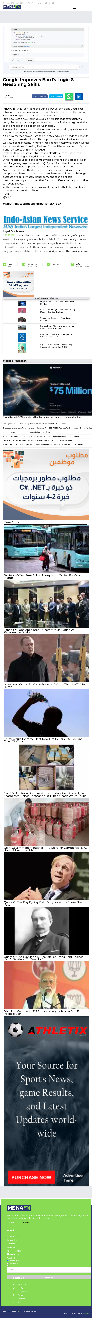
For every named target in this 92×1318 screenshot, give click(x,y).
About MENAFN (14, 1251)
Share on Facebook (39, 101)
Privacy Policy (13, 1240)
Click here (24, 1222)
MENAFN (9, 113)
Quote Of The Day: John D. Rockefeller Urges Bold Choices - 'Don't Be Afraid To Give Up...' (44, 958)
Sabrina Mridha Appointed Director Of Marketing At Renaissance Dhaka (39, 635)
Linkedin (19, 1298)
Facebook (19, 1284)
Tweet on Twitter (56, 101)
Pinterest (19, 1295)
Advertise (11, 1247)
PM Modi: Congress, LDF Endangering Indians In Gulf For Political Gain (42, 1012)
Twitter (18, 1288)
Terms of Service (14, 1236)
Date (7, 100)
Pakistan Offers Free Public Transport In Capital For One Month (42, 581)
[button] (46, 3)
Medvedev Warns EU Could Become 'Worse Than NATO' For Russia (45, 689)
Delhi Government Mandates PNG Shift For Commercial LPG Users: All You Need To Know (45, 852)
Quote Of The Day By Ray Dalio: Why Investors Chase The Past (46, 905)
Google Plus (20, 1291)
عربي (39, 3)
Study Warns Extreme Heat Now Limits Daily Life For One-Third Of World (43, 744)
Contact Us (11, 1243)
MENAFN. (20, 1311)
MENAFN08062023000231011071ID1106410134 (32, 208)
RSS (17, 1302)
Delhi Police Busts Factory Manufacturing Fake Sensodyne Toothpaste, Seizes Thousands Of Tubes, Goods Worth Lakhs (45, 798)
